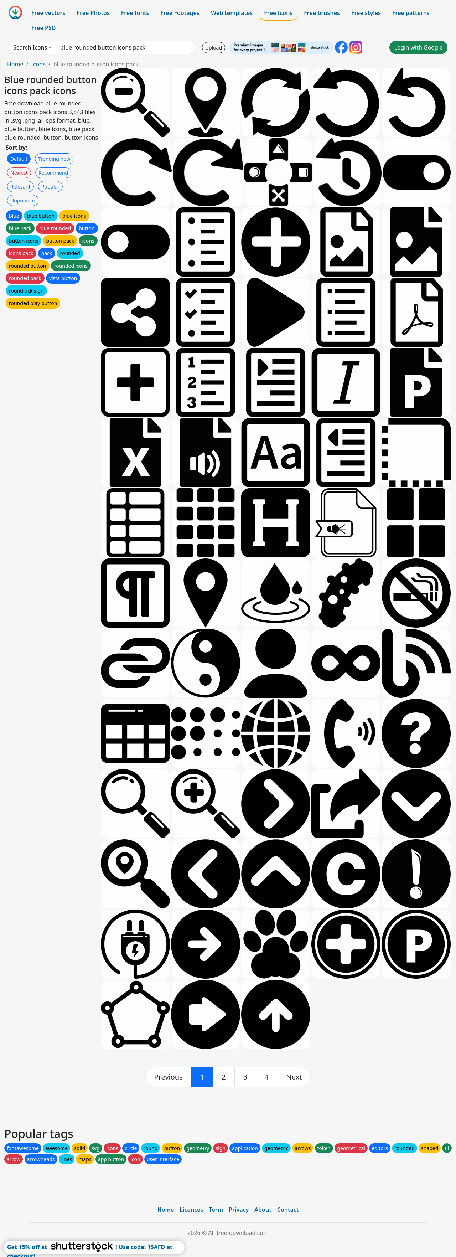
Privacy (239, 1210)
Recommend (53, 172)
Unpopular (22, 200)
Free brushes (322, 13)
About (262, 1210)
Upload (213, 47)
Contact (288, 1210)
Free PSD (43, 28)
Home (15, 64)
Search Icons (30, 47)
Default (18, 158)
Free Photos (93, 13)
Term (216, 1210)
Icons (38, 64)
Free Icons (278, 13)
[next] (294, 1077)
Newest (19, 172)
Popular (50, 186)
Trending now (54, 158)
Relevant (20, 186)
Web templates (232, 13)
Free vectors (48, 13)
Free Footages (180, 13)
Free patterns (411, 13)
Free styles (366, 13)
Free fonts (135, 13)
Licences (191, 1210)
